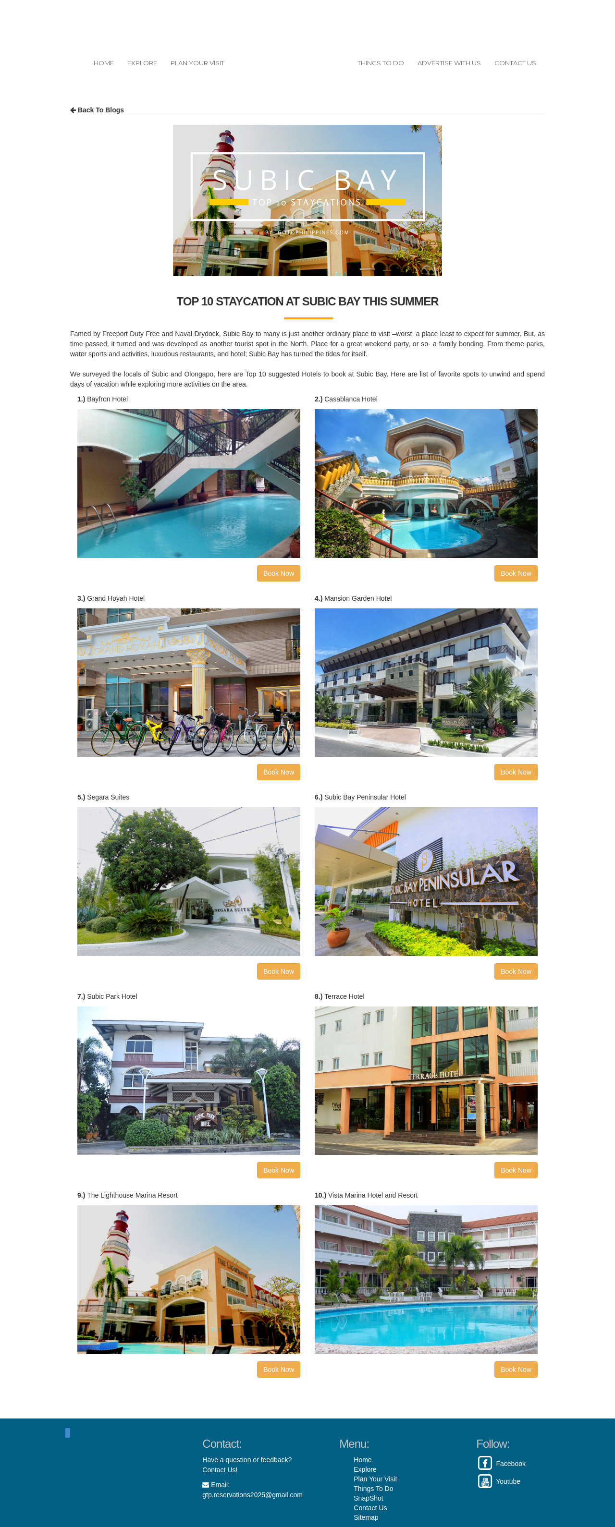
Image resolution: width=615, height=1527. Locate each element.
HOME (104, 63)
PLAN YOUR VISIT (197, 63)
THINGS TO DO (380, 63)
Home (362, 1460)
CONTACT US (515, 63)
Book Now (278, 573)
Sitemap (366, 1517)
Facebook (501, 1463)
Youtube (498, 1481)
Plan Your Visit (375, 1479)
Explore (365, 1469)
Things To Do (373, 1488)
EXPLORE (142, 63)
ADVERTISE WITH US (449, 63)
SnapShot (368, 1498)
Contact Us (370, 1508)
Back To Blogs (97, 110)
